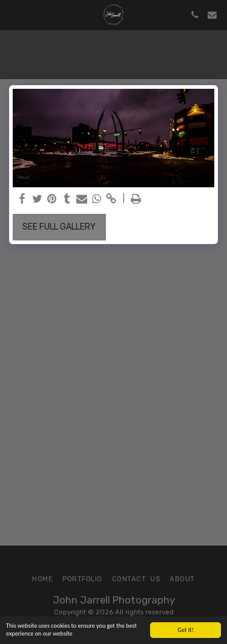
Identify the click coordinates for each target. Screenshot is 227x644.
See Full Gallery (59, 227)
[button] (13, 14)
